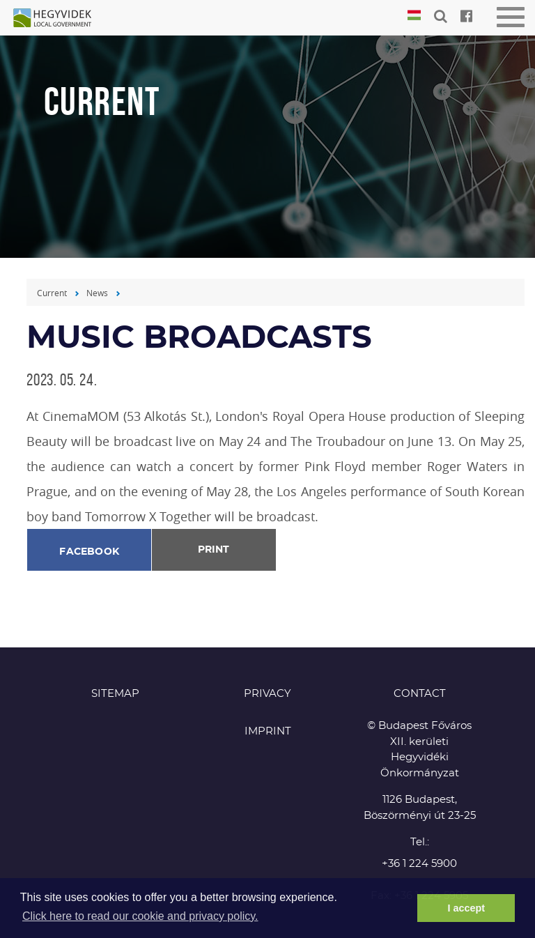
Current (52, 292)
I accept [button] (466, 908)
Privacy (267, 694)
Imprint (268, 731)
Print (213, 550)
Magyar (414, 15)
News (97, 292)
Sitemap (115, 694)
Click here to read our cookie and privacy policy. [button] (140, 916)
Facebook (89, 552)
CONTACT (420, 694)
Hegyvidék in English (59, 19)
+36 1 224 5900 (419, 864)
